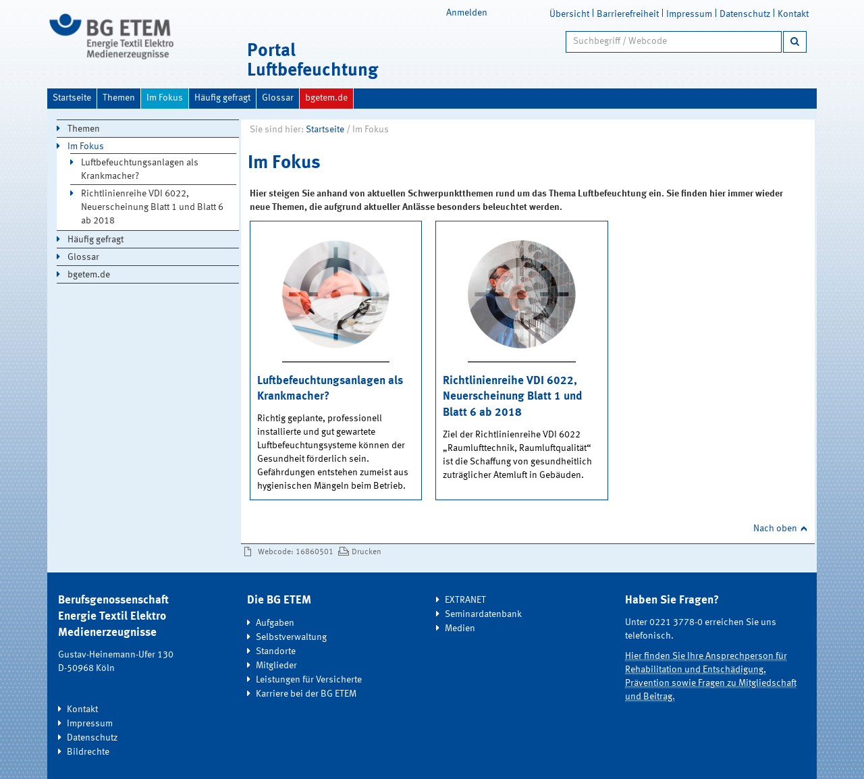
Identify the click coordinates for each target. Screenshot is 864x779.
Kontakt (793, 14)
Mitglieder (276, 665)
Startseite (72, 98)
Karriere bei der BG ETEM (306, 694)
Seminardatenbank (483, 614)
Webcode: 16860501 (295, 552)
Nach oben (775, 528)
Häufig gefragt (222, 98)
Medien (460, 628)
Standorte (276, 651)
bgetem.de (326, 98)
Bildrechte (88, 752)
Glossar (278, 98)
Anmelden (466, 13)
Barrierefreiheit (628, 14)
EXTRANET (465, 600)
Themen (119, 98)
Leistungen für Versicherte (309, 679)
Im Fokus (164, 98)
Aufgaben (275, 623)
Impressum (689, 14)
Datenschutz (745, 14)
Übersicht (569, 14)
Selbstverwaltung (291, 637)
